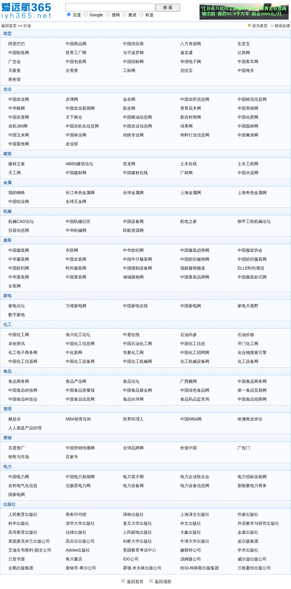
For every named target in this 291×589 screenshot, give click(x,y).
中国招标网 (133, 61)
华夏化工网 (133, 352)
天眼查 (14, 70)
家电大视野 (248, 305)
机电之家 (188, 221)
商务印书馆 (76, 514)
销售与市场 (18, 456)
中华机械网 (76, 230)
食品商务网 (18, 381)
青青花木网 (190, 108)
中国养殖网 (248, 108)
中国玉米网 (18, 135)
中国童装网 (76, 277)
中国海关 (246, 70)
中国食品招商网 (252, 399)
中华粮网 (16, 108)
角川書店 (74, 559)
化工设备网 (248, 361)
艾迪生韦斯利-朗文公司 (29, 550)
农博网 (72, 99)
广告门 (244, 447)
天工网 (14, 172)
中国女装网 (76, 259)
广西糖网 (188, 381)
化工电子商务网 (22, 352)
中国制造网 (18, 52)
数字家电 (16, 314)
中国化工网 (18, 334)
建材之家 (16, 163)
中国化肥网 (248, 117)
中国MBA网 (191, 419)
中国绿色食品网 (194, 390)
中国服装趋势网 (194, 250)
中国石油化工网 (137, 343)
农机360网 (18, 126)
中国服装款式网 (252, 277)
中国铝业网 (18, 201)
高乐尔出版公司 (80, 541)
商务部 (14, 79)
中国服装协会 (250, 250)
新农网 (129, 108)
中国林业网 (76, 135)
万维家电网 (76, 305)
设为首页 (260, 25)
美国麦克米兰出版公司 (29, 541)
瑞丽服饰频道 (192, 268)
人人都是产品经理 (25, 428)
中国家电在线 (135, 305)
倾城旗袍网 (133, 277)
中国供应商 (133, 43)
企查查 (72, 70)
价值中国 (188, 447)
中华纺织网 (133, 250)
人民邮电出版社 (137, 532)
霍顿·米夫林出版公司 (142, 568)
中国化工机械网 (137, 361)
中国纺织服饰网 (194, 259)
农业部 (72, 143)
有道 (149, 14)
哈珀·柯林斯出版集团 (199, 568)
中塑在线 (131, 334)
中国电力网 (18, 476)
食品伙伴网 (133, 399)
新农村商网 (190, 117)
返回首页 (9, 25)
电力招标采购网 (252, 476)
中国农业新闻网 (80, 108)
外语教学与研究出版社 (258, 523)
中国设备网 (133, 221)
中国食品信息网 (80, 399)
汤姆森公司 (190, 559)
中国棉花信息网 (252, 99)
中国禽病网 (248, 135)
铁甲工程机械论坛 (254, 221)
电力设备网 (133, 485)
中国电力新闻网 (80, 476)
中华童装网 (18, 277)
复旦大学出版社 (137, 523)
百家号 (72, 456)
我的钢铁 (16, 192)
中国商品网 (76, 43)
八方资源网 (190, 43)
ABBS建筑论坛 (79, 163)
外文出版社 (190, 523)
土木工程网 (248, 163)
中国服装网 (18, 250)
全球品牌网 (133, 447)
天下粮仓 (74, 117)
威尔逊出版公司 (252, 559)
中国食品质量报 (80, 390)
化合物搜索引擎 (252, 352)
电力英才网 (133, 476)
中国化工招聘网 (194, 352)
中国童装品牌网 (194, 277)
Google (96, 14)
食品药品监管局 (194, 399)
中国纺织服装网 (252, 259)
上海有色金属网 (252, 192)
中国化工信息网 (80, 343)
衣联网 (72, 250)
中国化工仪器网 (22, 361)
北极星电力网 (78, 485)
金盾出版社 (248, 532)
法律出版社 (76, 532)
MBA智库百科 (78, 419)
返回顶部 (160, 581)
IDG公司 (131, 559)
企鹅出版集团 (20, 568)
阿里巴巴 (16, 43)
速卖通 (186, 52)
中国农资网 (18, 117)
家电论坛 (16, 305)
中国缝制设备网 (137, 268)
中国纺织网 (18, 268)
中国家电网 (190, 305)
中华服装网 (18, 259)
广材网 (186, 172)
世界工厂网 (76, 52)
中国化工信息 (192, 343)
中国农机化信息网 (82, 126)
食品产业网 (76, 381)
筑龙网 (129, 163)
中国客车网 (248, 61)
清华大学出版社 (80, 523)
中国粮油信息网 (137, 117)
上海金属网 (190, 192)
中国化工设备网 (80, 361)
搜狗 (116, 14)
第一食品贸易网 (252, 390)
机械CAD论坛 (21, 221)
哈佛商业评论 (250, 419)
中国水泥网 (248, 172)
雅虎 (132, 14)
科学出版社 (18, 523)
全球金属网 (133, 192)
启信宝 (186, 70)
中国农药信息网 (194, 99)
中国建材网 (76, 172)
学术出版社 (248, 550)
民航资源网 (133, 230)
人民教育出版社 (22, 514)
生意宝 (244, 43)
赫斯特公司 (190, 550)
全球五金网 (76, 201)
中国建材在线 (135, 172)
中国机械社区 (78, 221)
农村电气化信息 (22, 485)
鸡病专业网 (133, 135)
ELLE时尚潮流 (251, 268)
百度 (77, 14)
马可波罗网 (133, 52)
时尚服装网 (76, 268)
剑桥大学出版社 (137, 541)
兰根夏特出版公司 (254, 568)
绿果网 (186, 126)
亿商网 (244, 52)
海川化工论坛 (78, 334)
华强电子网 (190, 61)
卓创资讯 (16, 343)
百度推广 (16, 447)
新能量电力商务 (252, 485)
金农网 (129, 99)
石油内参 (188, 334)
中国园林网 (248, 126)
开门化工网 (248, 343)
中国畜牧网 (18, 143)
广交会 (14, 61)
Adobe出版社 (78, 550)
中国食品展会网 (137, 390)
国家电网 (16, 494)
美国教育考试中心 (139, 550)
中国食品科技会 (22, 399)
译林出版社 (133, 514)
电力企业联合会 (194, 476)
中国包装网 (76, 61)
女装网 (14, 286)
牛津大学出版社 (194, 541)
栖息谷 (14, 419)
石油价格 (246, 334)
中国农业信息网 (137, 126)
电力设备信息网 (194, 485)
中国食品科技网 (22, 390)
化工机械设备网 (194, 361)
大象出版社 (190, 532)
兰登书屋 (16, 559)
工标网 (129, 70)
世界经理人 (133, 419)
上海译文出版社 (194, 514)
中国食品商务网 (252, 381)
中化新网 (74, 352)
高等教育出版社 (22, 532)
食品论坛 (131, 381)
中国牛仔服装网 (137, 259)
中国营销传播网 (80, 447)
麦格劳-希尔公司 (81, 568)
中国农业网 (18, 99)
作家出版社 (248, 514)
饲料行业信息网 (194, 135)
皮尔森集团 (248, 541)
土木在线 (188, 163)
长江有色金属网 (80, 192)
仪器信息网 (18, 230)
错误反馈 (282, 25)
